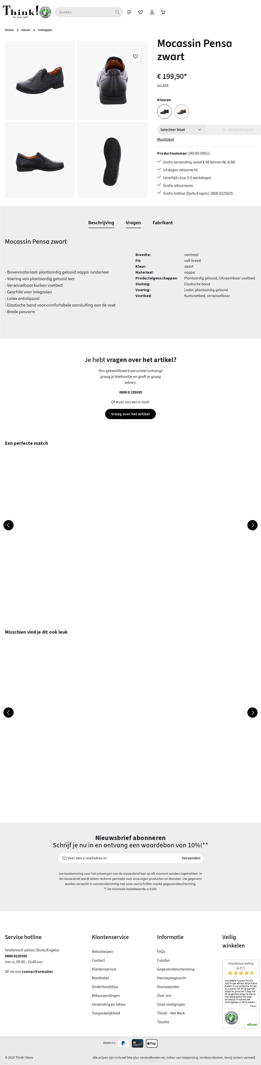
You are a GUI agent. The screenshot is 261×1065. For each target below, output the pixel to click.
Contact (98, 960)
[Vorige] (8, 525)
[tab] (101, 223)
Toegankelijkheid (106, 1013)
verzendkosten (150, 1057)
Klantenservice (104, 969)
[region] (76, 119)
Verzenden (191, 858)
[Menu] (139, 12)
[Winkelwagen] (175, 12)
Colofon (163, 960)
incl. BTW (162, 85)
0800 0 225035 (130, 392)
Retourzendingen (106, 995)
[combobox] (92, 12)
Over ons (164, 995)
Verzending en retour (109, 1004)
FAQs (161, 951)
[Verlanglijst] (151, 12)
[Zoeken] (127, 12)
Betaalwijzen (102, 951)
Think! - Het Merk (171, 1013)
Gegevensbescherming (175, 969)
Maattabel (165, 139)
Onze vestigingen (171, 1004)
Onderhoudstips (105, 987)
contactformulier (37, 971)
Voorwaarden (168, 987)
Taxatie (163, 1022)
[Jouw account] (163, 12)
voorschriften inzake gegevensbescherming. (164, 884)
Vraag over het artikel (130, 414)
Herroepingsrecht (171, 978)
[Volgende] (252, 525)
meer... (253, 1006)
